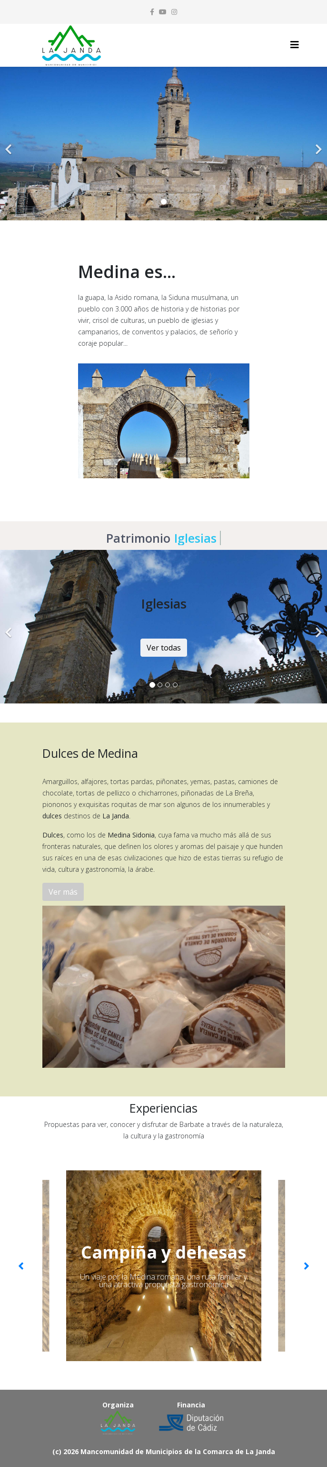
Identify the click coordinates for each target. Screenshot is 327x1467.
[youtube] (163, 11)
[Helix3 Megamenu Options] (294, 44)
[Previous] (9, 143)
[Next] (317, 143)
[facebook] (152, 11)
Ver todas (164, 647)
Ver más (63, 892)
